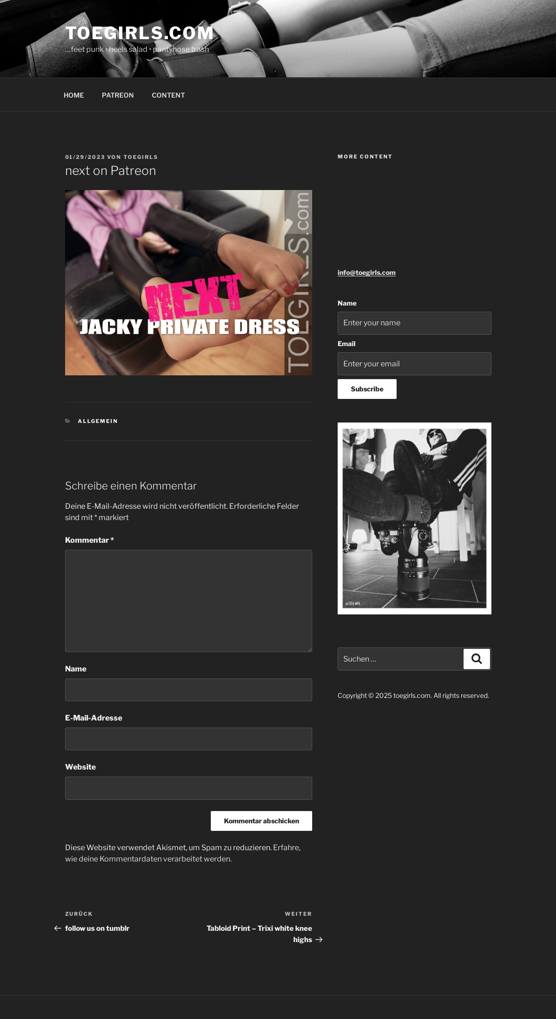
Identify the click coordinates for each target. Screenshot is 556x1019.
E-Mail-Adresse (93, 717)
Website (80, 766)
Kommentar (89, 540)
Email (347, 344)
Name (75, 668)
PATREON (118, 95)
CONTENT (168, 95)
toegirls (141, 157)
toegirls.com (140, 33)
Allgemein (98, 421)
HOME (74, 95)
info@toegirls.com (367, 272)
